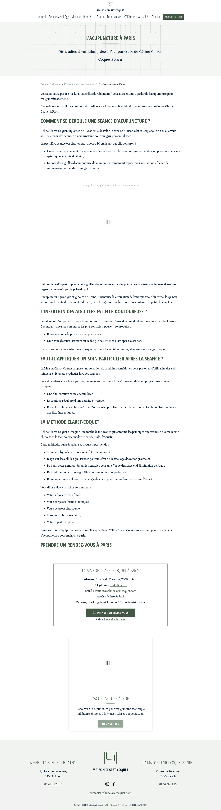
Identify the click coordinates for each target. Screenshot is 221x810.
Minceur (76, 16)
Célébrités (130, 16)
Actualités (143, 16)
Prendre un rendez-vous (110, 613)
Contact (156, 16)
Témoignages (114, 16)
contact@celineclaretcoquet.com (115, 591)
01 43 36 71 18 (118, 585)
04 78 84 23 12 (53, 784)
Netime (144, 804)
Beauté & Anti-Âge (59, 16)
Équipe (101, 16)
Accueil (42, 16)
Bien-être (88, 16)
